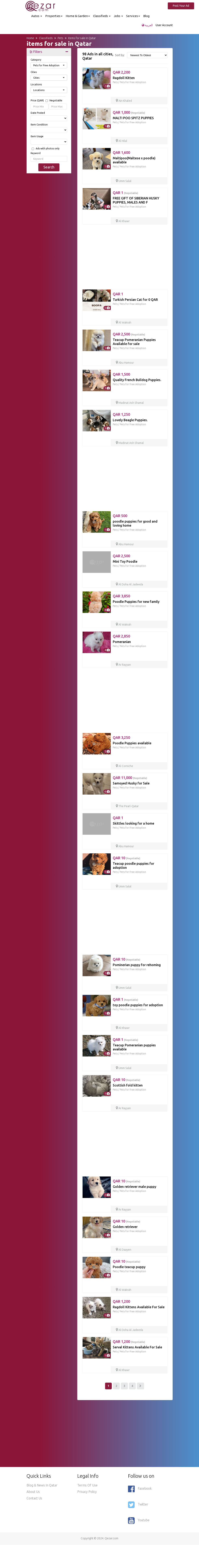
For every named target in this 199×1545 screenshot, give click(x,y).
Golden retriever (125, 1227)
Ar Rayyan (123, 664)
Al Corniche (124, 766)
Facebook (140, 1489)
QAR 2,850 (121, 636)
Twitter (138, 1505)
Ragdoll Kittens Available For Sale (139, 1307)
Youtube (139, 1521)
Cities (34, 72)
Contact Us (34, 1498)
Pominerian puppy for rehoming (137, 965)
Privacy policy (87, 1492)
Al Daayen (123, 1249)
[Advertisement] (49, 238)
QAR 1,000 (129, 112)
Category (36, 59)
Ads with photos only (47, 148)
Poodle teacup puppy (129, 1267)
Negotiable (55, 100)
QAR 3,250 (121, 737)
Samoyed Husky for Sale (131, 783)
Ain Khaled (124, 100)
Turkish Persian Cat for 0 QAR (135, 299)
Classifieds (102, 16)
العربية (147, 25)
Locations (36, 84)
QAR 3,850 (121, 596)
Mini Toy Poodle (125, 561)
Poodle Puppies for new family (136, 601)
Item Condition (39, 124)
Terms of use (87, 1485)
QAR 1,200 (121, 1301)
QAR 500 (120, 516)
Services (133, 16)
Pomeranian (122, 642)
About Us (33, 1492)
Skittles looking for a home (133, 823)
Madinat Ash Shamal (130, 402)
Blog (146, 16)
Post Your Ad (181, 5)
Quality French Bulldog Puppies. (137, 380)
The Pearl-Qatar (127, 806)
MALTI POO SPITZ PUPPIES (133, 118)
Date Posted (38, 112)
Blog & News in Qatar (42, 1485)
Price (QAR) (46, 101)
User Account (164, 25)
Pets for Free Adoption (133, 82)
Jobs (118, 16)
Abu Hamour (125, 362)
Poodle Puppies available (132, 743)
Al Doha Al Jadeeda (129, 584)
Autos (36, 16)
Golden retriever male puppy (134, 1186)
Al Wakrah (123, 322)
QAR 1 (125, 193)
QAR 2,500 (129, 334)
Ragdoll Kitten (124, 78)
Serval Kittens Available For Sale (137, 1347)
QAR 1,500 (121, 374)
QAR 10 (126, 858)
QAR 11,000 (130, 778)
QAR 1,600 (121, 152)
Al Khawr (123, 221)
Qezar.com (111, 1538)
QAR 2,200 (121, 72)
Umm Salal (123, 181)
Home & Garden (78, 16)
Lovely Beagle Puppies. (130, 420)
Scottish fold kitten (128, 1085)
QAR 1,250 (121, 414)
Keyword (36, 153)
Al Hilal (121, 140)
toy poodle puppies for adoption (138, 1005)
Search (48, 167)
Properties (53, 16)
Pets (115, 82)
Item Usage (37, 136)
